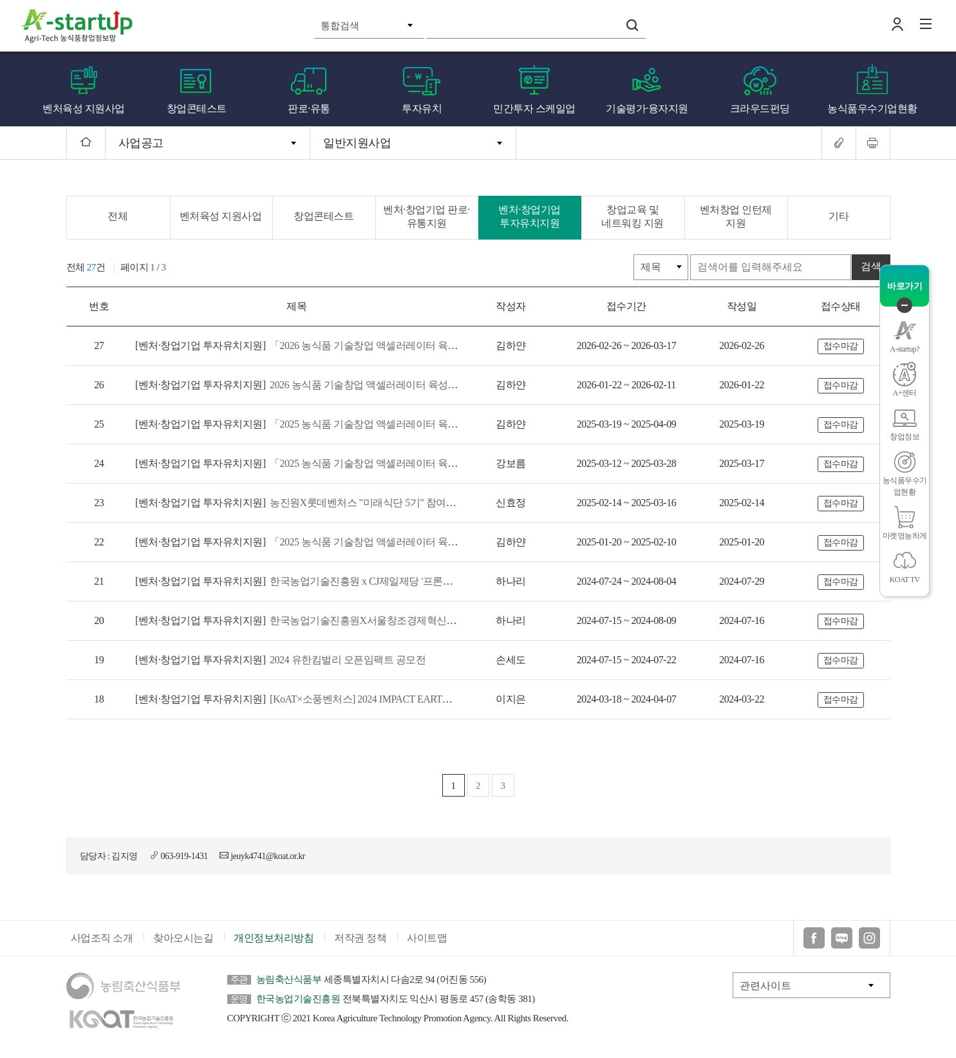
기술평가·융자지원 (647, 108)
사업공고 (141, 143)
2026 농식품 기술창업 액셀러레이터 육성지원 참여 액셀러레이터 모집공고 (364, 384)
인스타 (869, 938)
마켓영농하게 (905, 535)
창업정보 (904, 436)
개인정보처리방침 (274, 937)
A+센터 (904, 392)
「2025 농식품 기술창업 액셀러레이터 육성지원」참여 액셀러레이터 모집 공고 (374, 541)
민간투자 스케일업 (534, 108)
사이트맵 (427, 937)
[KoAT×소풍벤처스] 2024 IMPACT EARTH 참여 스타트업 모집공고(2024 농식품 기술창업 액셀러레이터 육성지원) (447, 699)
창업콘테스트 (197, 108)
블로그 (841, 938)
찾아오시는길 (183, 937)
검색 (632, 25)
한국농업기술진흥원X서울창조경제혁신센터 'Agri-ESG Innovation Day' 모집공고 (375, 620)
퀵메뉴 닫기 (904, 305)
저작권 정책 (360, 937)
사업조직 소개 (102, 937)
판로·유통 (309, 108)
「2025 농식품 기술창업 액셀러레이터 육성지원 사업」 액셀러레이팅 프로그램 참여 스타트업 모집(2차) (428, 424)
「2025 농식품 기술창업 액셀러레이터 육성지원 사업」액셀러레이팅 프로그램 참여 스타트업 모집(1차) (427, 463)
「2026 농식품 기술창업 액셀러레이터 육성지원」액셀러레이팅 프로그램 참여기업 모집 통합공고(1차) (426, 345)
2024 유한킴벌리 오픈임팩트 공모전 (280, 659)
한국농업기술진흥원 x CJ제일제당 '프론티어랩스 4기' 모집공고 (339, 581)
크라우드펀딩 (760, 108)
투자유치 (422, 108)
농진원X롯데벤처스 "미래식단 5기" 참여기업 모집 (311, 502)
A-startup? (904, 349)
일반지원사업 (357, 143)
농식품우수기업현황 (872, 108)
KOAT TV (905, 579)
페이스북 (814, 938)
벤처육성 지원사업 (83, 108)
